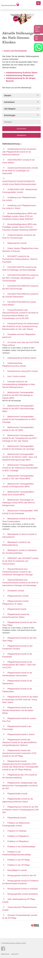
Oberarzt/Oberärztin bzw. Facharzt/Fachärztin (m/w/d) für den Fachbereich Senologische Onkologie (17, 572)
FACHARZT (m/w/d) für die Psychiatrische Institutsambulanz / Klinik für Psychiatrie (19, 259)
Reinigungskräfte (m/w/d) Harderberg (22, 894)
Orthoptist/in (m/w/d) (15, 591)
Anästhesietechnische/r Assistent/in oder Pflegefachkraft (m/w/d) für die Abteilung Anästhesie (19, 152)
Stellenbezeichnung (12, 144)
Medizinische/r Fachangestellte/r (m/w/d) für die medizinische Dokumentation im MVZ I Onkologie (20, 468)
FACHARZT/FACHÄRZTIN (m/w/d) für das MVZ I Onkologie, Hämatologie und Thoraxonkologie (20, 278)
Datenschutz (5, 954)
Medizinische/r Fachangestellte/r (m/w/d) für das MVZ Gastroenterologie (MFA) (18, 408)
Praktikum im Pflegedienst (18, 836)
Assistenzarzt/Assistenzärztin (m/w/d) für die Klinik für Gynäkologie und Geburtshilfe (20, 170)
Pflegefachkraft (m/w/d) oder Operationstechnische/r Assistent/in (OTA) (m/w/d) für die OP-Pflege (19, 753)
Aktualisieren (21, 135)
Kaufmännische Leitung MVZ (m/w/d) (22, 371)
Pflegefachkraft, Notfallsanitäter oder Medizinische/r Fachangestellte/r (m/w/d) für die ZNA (20, 785)
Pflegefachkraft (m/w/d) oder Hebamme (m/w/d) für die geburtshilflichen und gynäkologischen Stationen (19, 742)
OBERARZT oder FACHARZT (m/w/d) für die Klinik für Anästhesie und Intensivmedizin (20, 561)
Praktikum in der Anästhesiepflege (21, 847)
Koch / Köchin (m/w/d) (16, 376)
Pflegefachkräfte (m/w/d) (17, 794)
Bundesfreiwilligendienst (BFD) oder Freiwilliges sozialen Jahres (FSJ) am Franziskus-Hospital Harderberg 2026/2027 (19, 227)
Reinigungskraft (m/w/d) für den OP (21, 875)
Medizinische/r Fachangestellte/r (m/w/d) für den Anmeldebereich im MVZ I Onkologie (19, 419)
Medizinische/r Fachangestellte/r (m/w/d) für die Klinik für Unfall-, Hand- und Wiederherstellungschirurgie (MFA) (19, 457)
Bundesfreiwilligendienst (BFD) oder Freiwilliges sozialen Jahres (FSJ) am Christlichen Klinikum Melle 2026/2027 (19, 216)
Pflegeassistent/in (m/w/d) (17, 596)
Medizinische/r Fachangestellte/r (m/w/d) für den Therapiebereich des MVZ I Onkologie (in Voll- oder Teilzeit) (19, 438)
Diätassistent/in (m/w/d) (16, 243)
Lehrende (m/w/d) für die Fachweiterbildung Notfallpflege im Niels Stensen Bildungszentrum (18, 384)
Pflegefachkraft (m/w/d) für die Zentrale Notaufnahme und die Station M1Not (17, 710)
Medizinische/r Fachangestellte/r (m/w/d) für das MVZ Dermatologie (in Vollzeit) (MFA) (18, 395)
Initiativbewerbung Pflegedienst (20, 75)
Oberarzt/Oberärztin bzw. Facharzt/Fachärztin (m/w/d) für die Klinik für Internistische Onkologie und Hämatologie (20, 582)
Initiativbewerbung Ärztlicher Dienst (21, 73)
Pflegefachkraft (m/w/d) (16, 609)
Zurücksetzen (21, 129)
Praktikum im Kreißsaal (16, 831)
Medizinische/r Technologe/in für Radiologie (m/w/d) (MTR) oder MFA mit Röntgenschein (18, 502)
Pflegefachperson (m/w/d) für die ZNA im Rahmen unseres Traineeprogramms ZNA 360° (20, 809)
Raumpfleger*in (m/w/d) (17, 870)
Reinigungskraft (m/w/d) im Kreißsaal (22, 889)
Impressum (14, 954)
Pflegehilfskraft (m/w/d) (16, 818)
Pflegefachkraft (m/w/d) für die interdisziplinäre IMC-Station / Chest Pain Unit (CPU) (19, 665)
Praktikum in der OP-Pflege (18, 860)
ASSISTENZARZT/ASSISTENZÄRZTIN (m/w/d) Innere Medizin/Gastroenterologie (19, 182)
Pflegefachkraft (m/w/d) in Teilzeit (20, 734)
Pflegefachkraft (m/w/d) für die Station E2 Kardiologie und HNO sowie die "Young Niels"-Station (20, 699)
